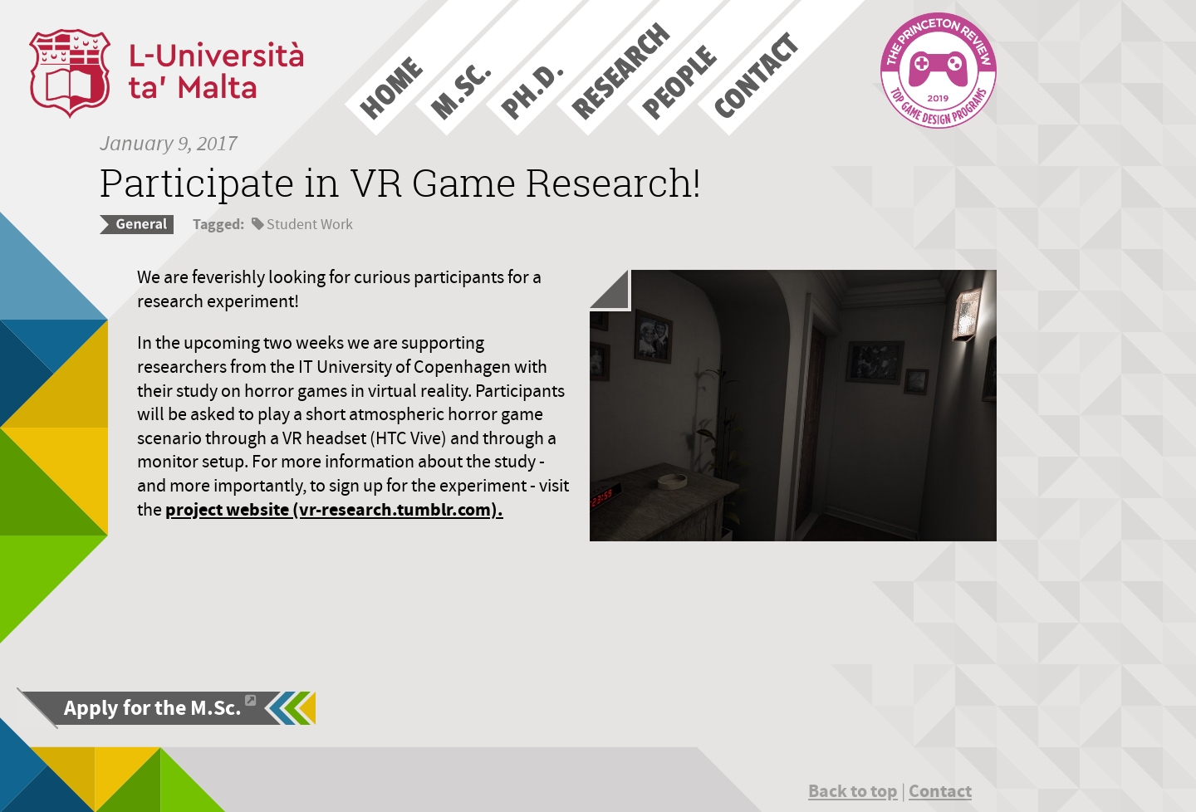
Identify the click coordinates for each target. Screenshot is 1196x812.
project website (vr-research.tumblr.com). (334, 509)
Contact (940, 791)
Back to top (853, 791)
